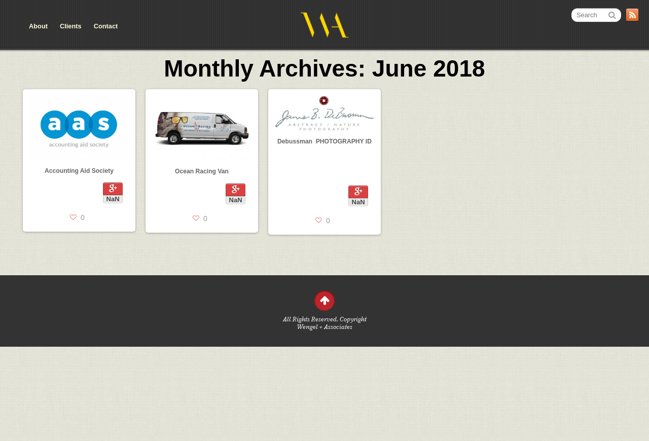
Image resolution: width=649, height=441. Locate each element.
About (38, 26)
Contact (106, 26)
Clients (71, 26)
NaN (113, 199)
